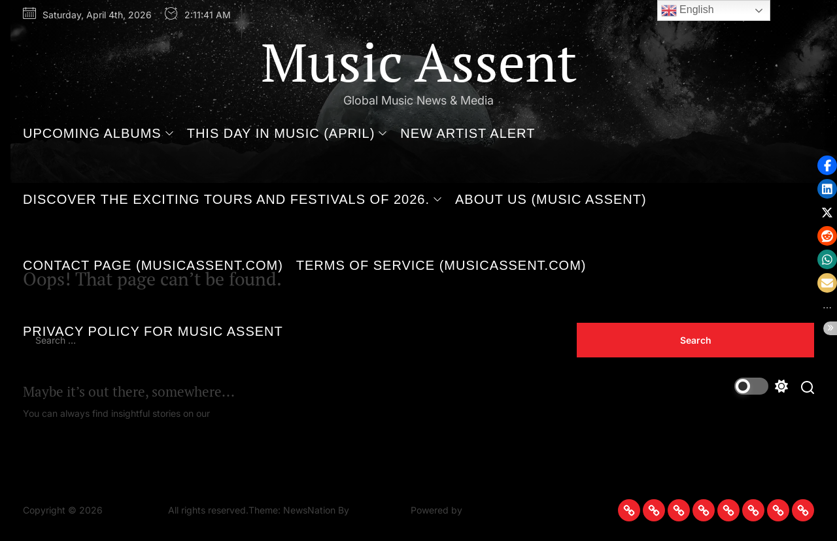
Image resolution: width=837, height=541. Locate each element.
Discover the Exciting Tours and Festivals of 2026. (232, 199)
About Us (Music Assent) (551, 199)
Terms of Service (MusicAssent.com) (441, 265)
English (687, 10)
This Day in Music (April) (287, 133)
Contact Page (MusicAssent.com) (153, 265)
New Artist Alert (467, 133)
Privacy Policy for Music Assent (153, 331)
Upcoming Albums (98, 133)
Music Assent (419, 61)
